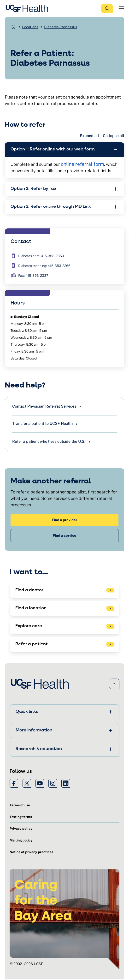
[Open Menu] (121, 8)
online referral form (82, 164)
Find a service (64, 535)
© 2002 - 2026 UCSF (26, 964)
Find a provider (64, 520)
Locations (30, 27)
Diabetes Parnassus (60, 27)
